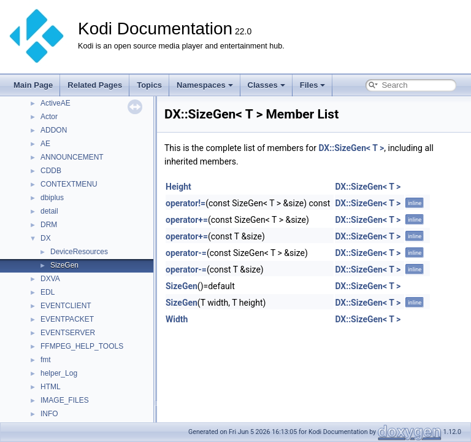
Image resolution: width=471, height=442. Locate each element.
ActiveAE (55, 103)
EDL (47, 292)
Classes (266, 85)
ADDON (53, 130)
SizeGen (64, 265)
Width (177, 319)
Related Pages (94, 85)
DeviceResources (79, 251)
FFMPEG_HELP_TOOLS (81, 346)
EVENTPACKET (67, 319)
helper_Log (58, 373)
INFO (49, 413)
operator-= (186, 253)
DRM (48, 224)
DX (45, 238)
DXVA (50, 278)
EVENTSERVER (67, 332)
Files (313, 85)
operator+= (187, 220)
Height (178, 187)
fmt (45, 359)
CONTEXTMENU (69, 184)
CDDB (50, 170)
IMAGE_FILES (64, 400)
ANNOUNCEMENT (72, 157)
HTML (50, 386)
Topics (149, 85)
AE (45, 143)
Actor (49, 116)
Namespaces (205, 85)
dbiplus (52, 197)
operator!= (185, 203)
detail (49, 211)
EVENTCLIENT (65, 305)
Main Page (33, 85)
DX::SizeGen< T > (351, 148)
